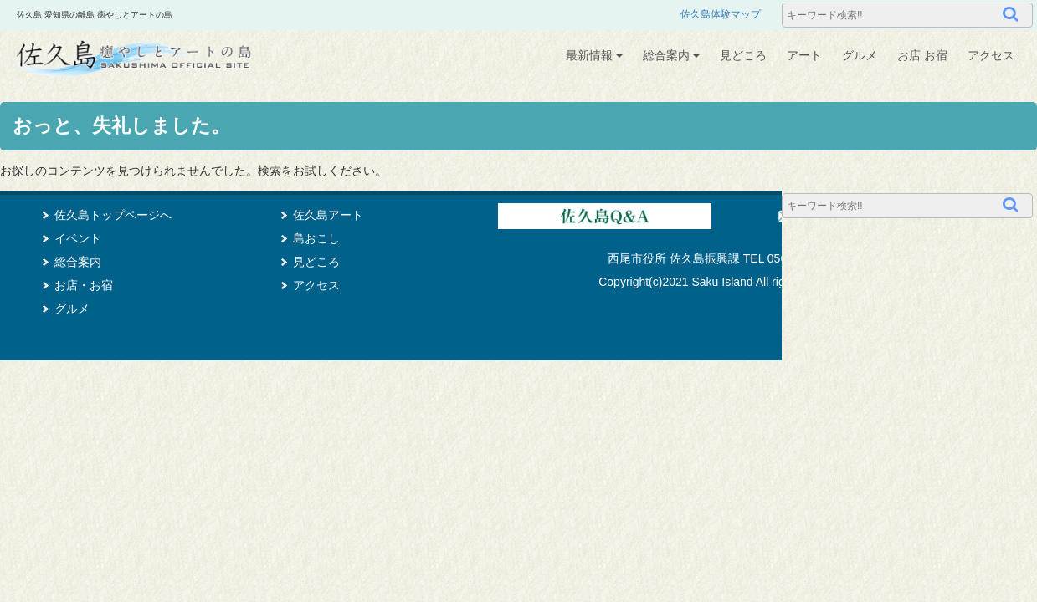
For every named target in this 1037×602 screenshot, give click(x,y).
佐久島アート (328, 215)
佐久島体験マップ (720, 14)
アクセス (991, 55)
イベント (77, 238)
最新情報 (594, 55)
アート (804, 55)
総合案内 (671, 55)
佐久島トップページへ (113, 215)
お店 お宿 (922, 55)
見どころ (743, 55)
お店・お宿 (83, 285)
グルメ (859, 55)
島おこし (316, 238)
